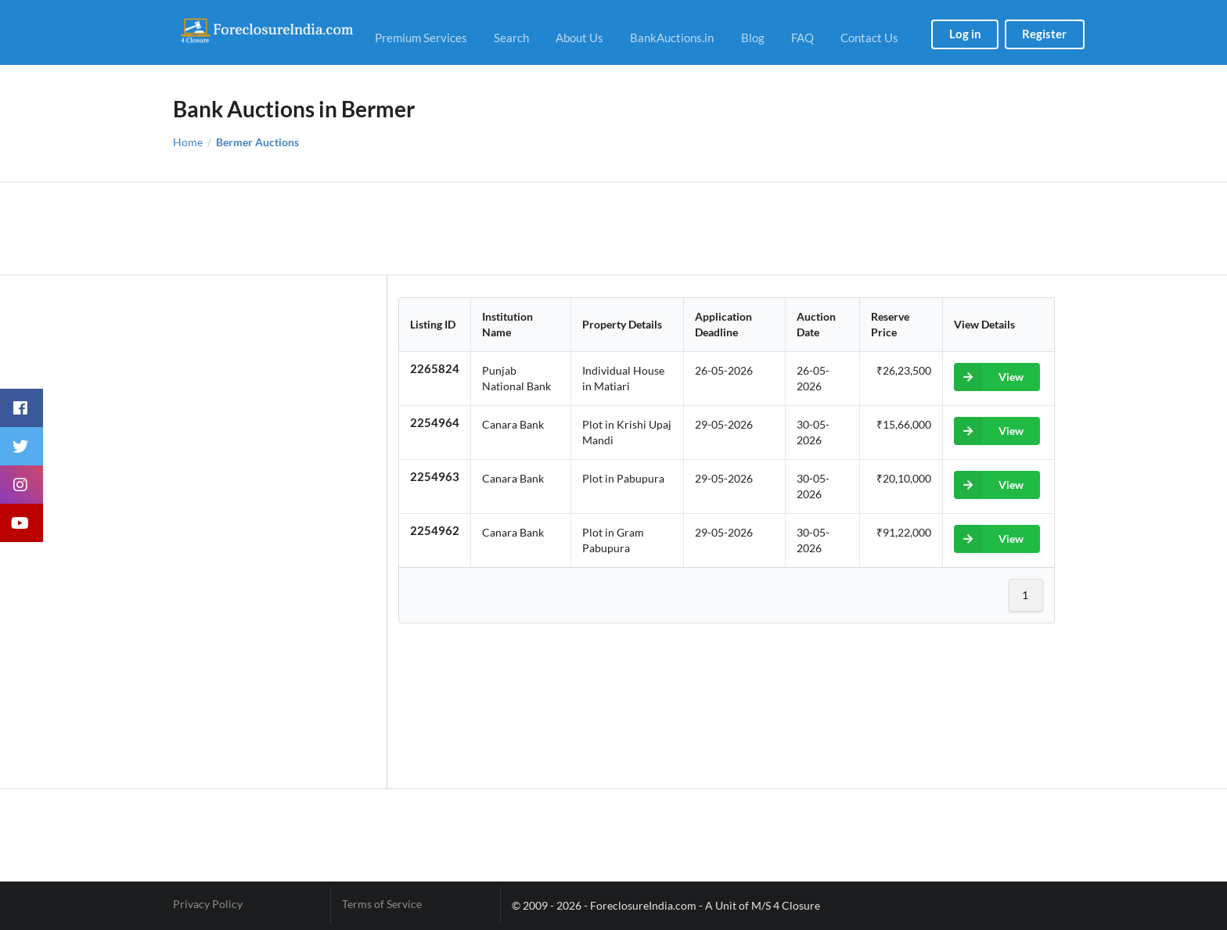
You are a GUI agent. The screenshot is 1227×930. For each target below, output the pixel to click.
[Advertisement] (614, 228)
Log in (965, 34)
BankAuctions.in (672, 38)
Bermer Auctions (257, 142)
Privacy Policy (208, 904)
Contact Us (869, 38)
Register (1044, 34)
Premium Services (421, 38)
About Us (579, 38)
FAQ (802, 38)
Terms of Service (382, 904)
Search (511, 38)
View (989, 377)
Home (188, 142)
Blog (753, 38)
